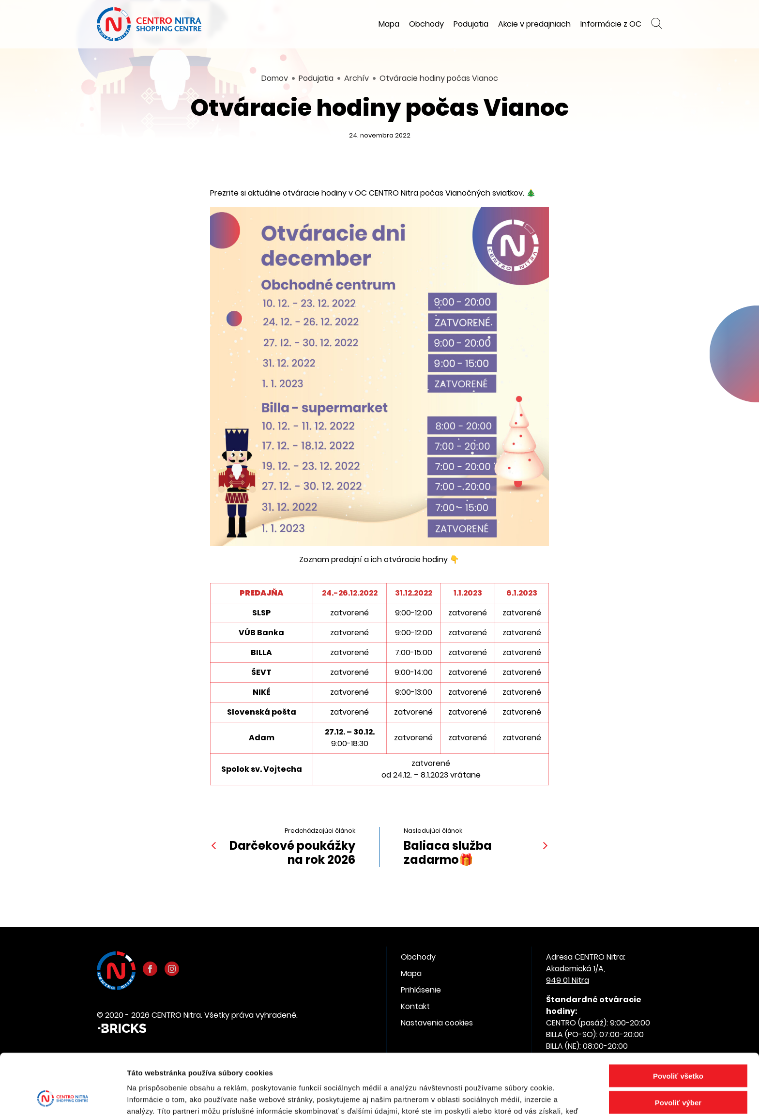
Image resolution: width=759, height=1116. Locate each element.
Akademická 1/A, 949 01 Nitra (575, 974)
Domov (274, 78)
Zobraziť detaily (505, 1097)
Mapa (389, 24)
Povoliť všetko (678, 1018)
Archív (356, 78)
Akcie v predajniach (534, 24)
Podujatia (471, 24)
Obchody (426, 24)
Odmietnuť (678, 1072)
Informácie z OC (610, 24)
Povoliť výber (678, 1045)
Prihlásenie (421, 989)
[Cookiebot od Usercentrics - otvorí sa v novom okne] (62, 1097)
